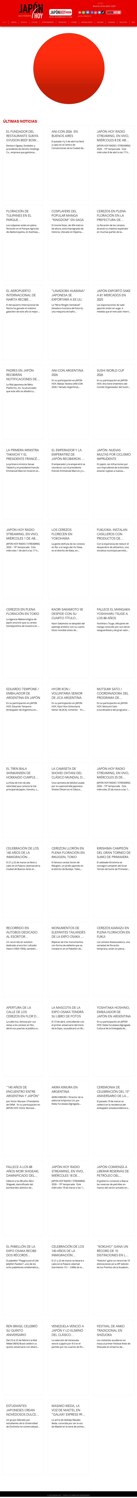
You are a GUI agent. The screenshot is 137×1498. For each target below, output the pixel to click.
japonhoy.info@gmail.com (84, 16)
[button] (48, 22)
